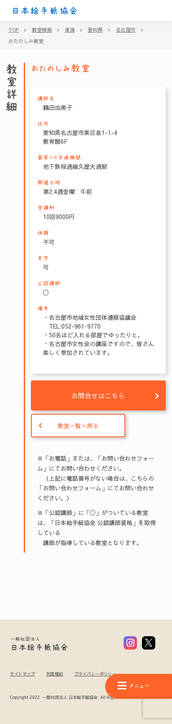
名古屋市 (126, 29)
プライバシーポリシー (95, 674)
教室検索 (42, 29)
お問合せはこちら (98, 395)
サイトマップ (22, 674)
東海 (70, 29)
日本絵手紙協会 (44, 10)
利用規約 (54, 674)
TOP (13, 29)
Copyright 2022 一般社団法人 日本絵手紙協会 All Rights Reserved (74, 697)
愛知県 (95, 29)
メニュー (133, 686)
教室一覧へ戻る (78, 425)
